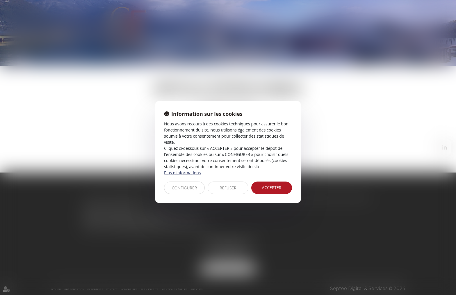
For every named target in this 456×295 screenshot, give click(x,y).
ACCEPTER (272, 187)
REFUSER (228, 188)
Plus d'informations (182, 172)
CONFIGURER (184, 188)
